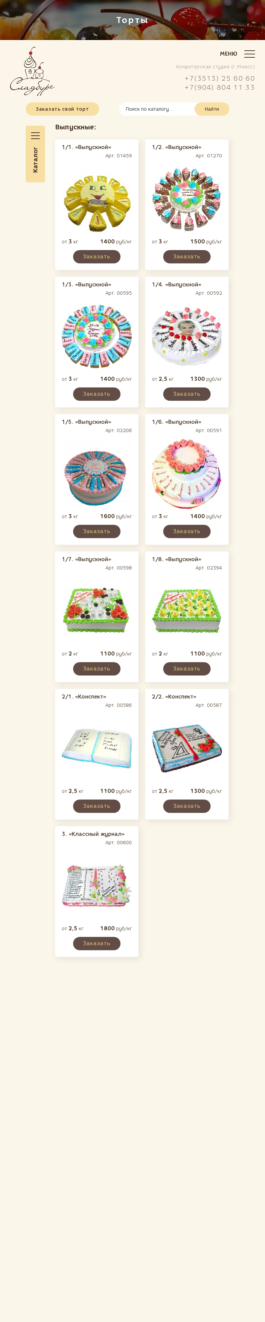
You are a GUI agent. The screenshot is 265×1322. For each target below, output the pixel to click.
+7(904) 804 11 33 (220, 87)
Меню (237, 54)
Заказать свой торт (62, 109)
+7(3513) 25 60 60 (220, 78)
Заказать (96, 256)
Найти (212, 109)
